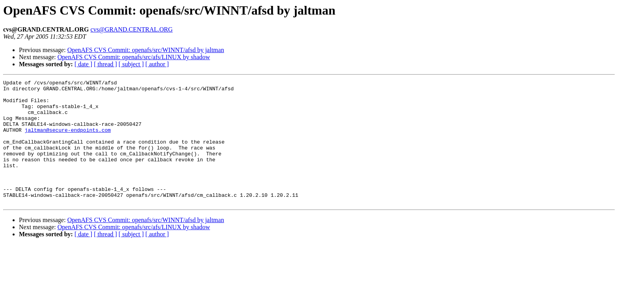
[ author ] (157, 64)
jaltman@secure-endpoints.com (68, 140)
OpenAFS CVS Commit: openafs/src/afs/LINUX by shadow (134, 57)
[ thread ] (105, 64)
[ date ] (83, 64)
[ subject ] (131, 64)
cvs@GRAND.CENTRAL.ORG (132, 29)
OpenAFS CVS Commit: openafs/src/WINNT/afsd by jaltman (145, 50)
